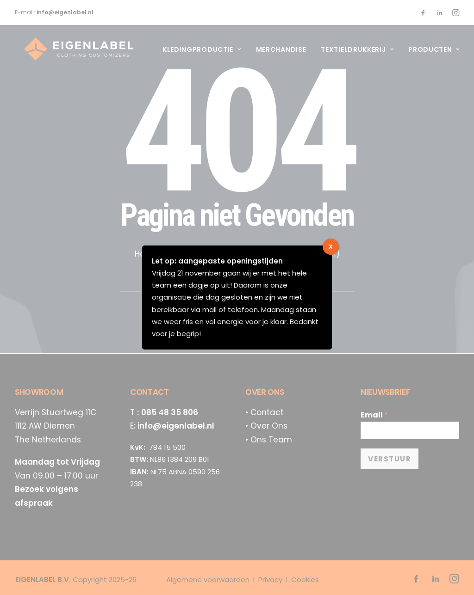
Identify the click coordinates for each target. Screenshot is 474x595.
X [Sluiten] (331, 247)
